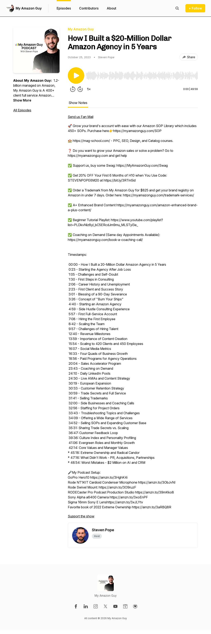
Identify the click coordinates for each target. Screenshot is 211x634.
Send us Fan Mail (80, 117)
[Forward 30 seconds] (80, 89)
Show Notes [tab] (78, 103)
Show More (22, 100)
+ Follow (195, 8)
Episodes (64, 8)
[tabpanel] (133, 318)
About (111, 8)
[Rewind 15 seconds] (73, 89)
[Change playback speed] (89, 89)
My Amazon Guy (29, 8)
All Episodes (22, 110)
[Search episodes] (177, 8)
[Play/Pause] (76, 75)
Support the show (81, 516)
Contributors (88, 8)
